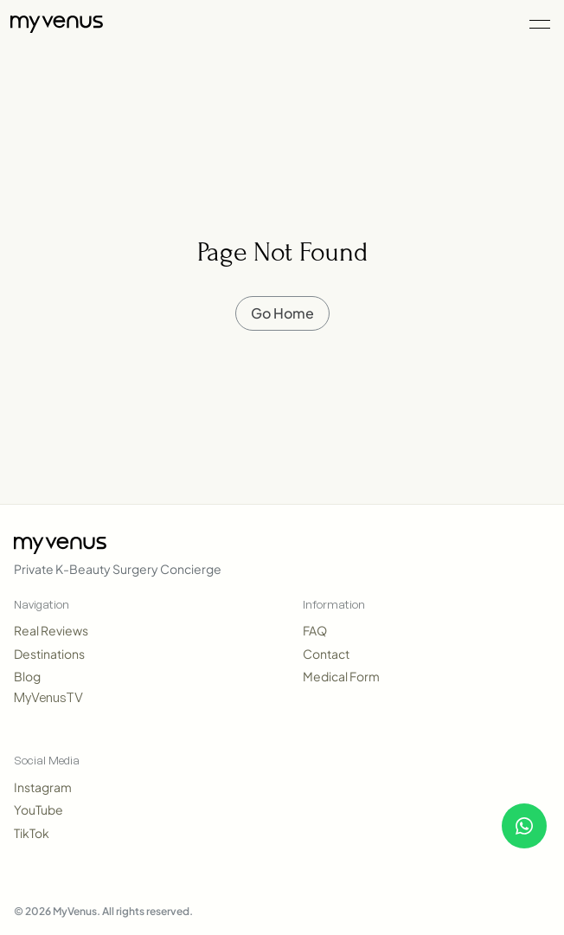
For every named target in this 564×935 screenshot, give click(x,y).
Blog (27, 676)
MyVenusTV (48, 697)
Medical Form (341, 676)
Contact (326, 653)
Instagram (43, 787)
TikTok (31, 833)
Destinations (49, 653)
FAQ (315, 630)
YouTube (38, 809)
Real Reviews (51, 630)
